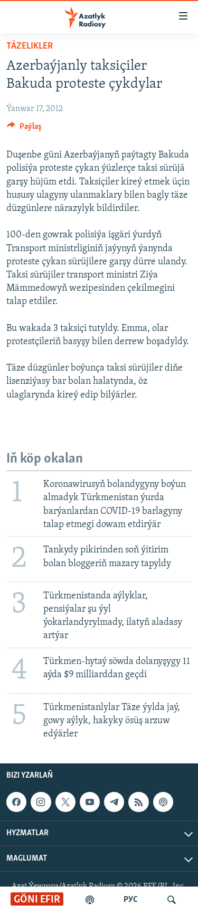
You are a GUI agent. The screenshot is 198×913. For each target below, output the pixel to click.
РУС (131, 900)
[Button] (24, 129)
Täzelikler (29, 46)
